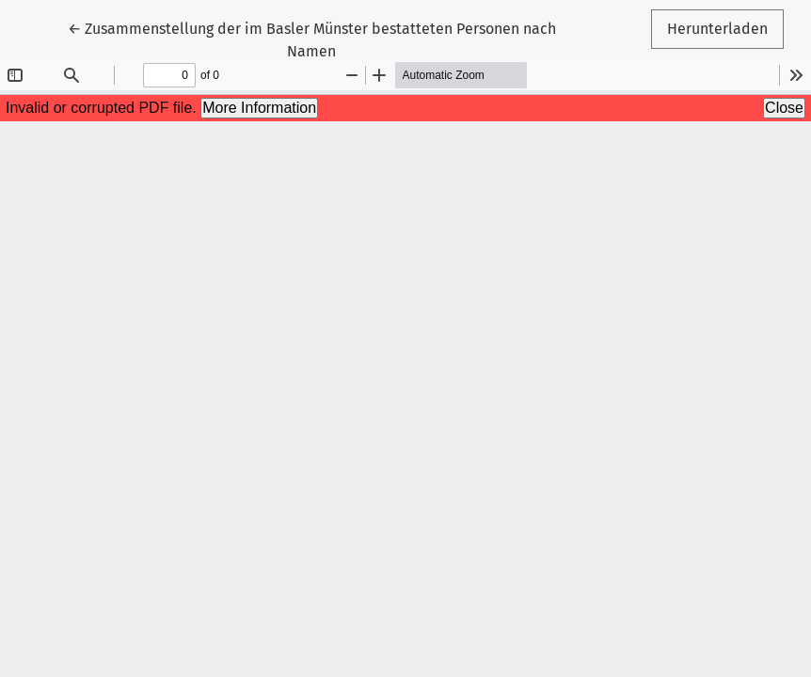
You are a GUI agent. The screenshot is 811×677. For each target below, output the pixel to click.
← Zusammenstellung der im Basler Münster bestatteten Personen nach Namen (312, 38)
